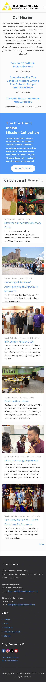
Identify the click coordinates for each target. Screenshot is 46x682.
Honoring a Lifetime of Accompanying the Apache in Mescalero (21, 287)
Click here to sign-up (10, 657)
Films (6, 623)
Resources (8, 627)
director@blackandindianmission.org (23, 591)
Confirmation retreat (16, 401)
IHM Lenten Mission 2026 (19, 341)
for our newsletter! (10, 660)
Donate (7, 619)
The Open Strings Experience (21, 460)
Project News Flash (12, 631)
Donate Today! (24, 168)
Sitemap (7, 636)
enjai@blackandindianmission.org (21, 604)
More (41, 544)
